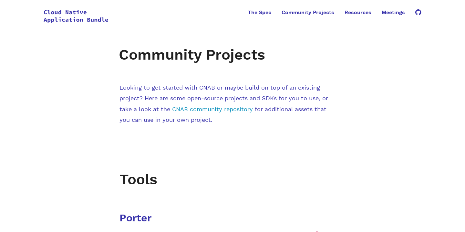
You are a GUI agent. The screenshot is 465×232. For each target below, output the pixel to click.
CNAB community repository (212, 109)
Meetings (393, 12)
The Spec (259, 12)
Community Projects (308, 12)
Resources (358, 12)
